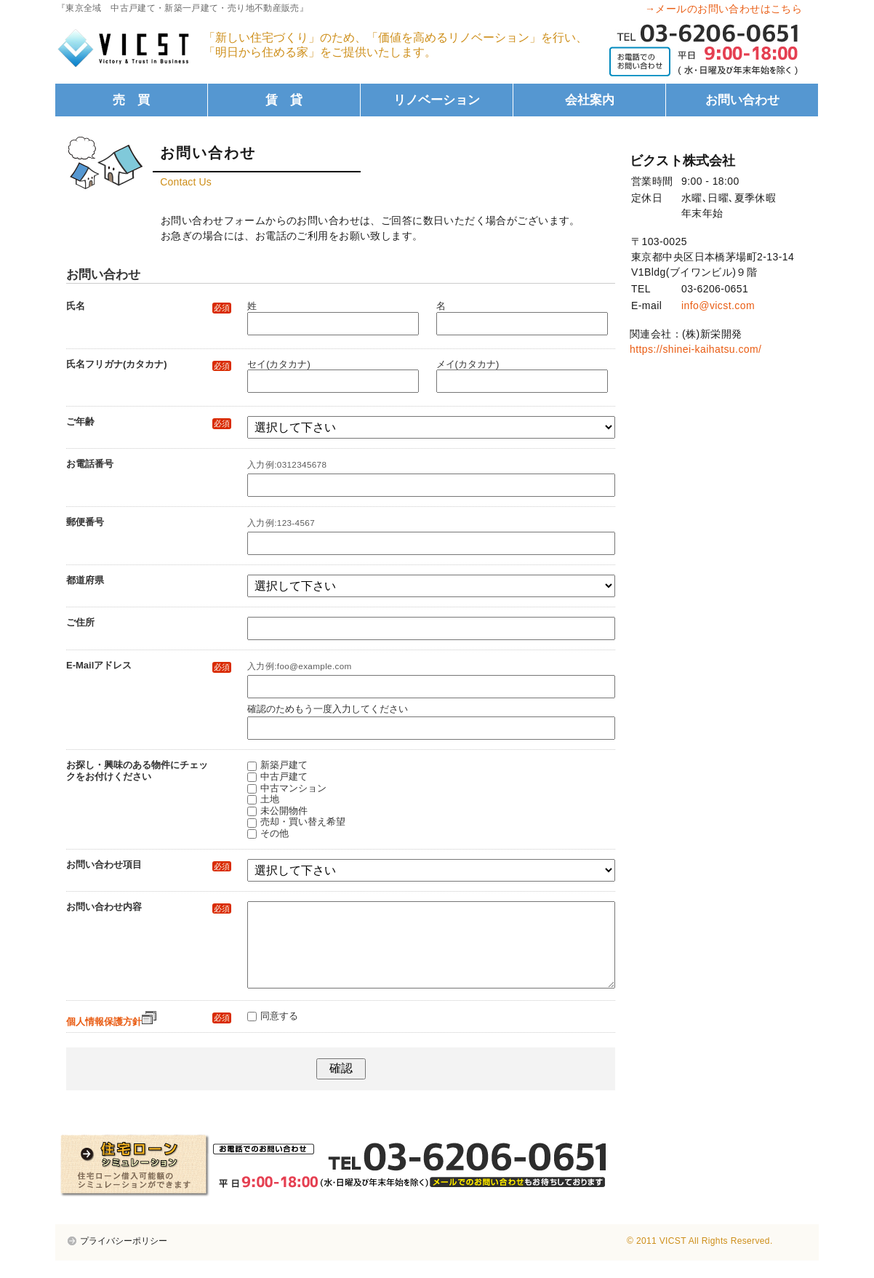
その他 (274, 833)
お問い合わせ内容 (148, 907)
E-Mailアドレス (148, 665)
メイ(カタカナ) (468, 364)
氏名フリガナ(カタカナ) (148, 364)
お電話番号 (89, 463)
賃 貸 (283, 100)
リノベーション (436, 100)
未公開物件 (284, 810)
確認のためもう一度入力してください (327, 708)
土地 (269, 799)
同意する (279, 1033)
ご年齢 (148, 422)
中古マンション (293, 788)
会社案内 (589, 100)
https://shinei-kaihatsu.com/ (695, 349)
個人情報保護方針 (111, 1039)
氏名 (148, 306)
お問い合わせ (742, 100)
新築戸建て (284, 764)
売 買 (131, 100)
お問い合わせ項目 (148, 865)
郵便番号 (85, 521)
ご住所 (80, 622)
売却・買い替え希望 (302, 821)
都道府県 (85, 580)
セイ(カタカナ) (278, 364)
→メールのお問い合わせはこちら (723, 9)
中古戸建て (284, 776)
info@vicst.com (718, 305)
